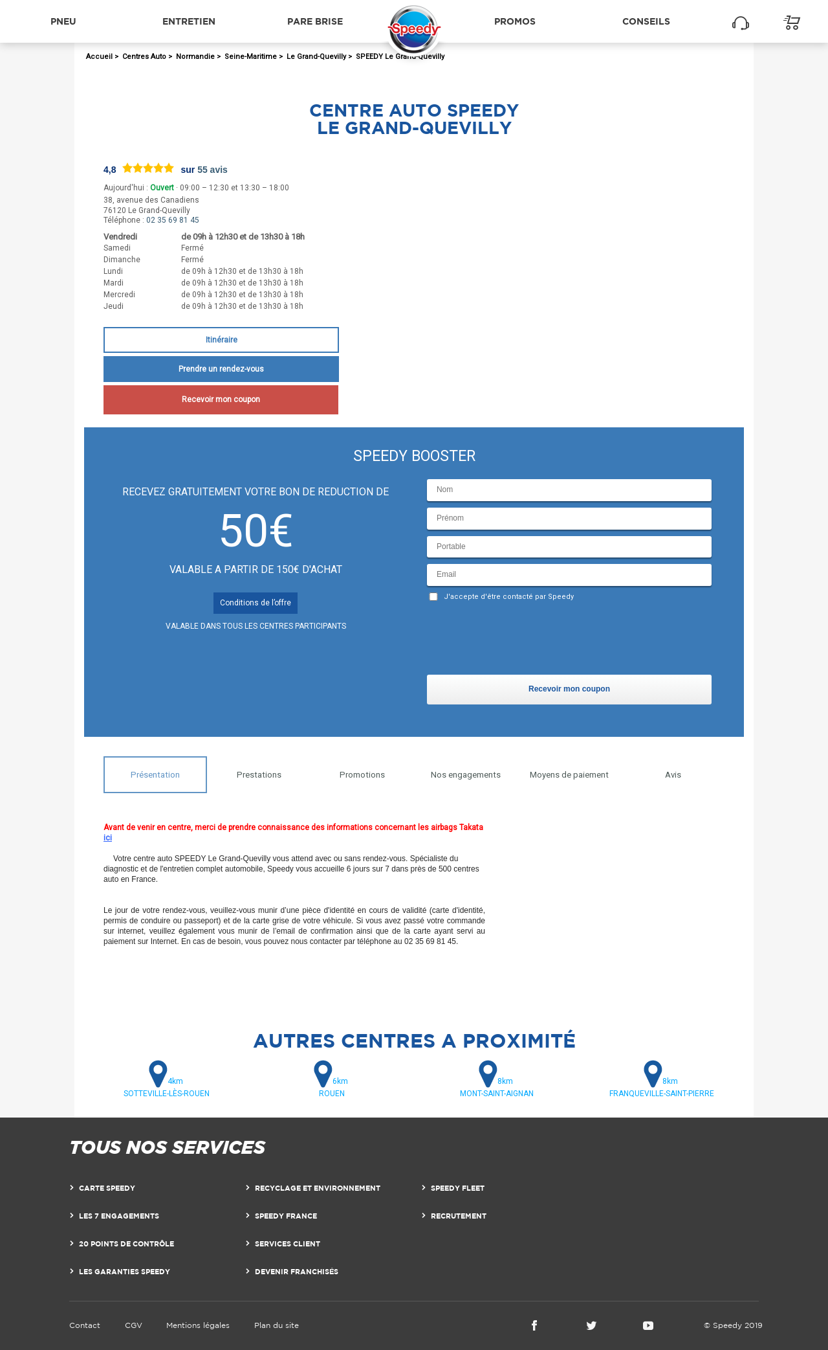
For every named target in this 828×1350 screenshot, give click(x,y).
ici (108, 837)
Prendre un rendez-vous (221, 369)
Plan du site (276, 1325)
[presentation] (525, 641)
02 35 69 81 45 (172, 220)
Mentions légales (198, 1325)
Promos (515, 21)
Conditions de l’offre (255, 602)
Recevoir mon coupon (221, 399)
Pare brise (315, 21)
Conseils (646, 21)
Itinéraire (221, 339)
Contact (84, 1325)
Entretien (188, 21)
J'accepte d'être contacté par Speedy (509, 596)
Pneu (63, 21)
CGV (133, 1325)
